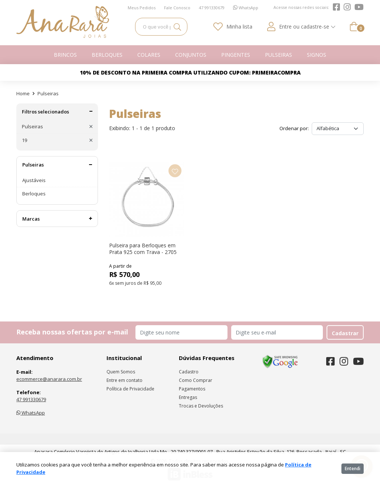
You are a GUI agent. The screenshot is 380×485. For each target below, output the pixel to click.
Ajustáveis (34, 180)
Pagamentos (192, 389)
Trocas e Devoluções (201, 406)
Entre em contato (124, 380)
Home (23, 93)
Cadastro (189, 372)
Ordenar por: (294, 128)
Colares (148, 54)
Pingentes (235, 54)
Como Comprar (195, 380)
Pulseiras (278, 54)
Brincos (65, 54)
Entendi (352, 468)
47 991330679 (31, 399)
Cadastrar (345, 333)
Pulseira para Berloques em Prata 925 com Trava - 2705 (143, 248)
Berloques (107, 54)
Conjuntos (190, 54)
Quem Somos (121, 372)
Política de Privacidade (130, 389)
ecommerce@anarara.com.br (49, 379)
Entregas (188, 397)
